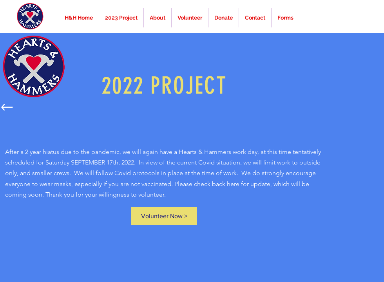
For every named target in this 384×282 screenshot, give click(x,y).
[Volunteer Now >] (164, 216)
